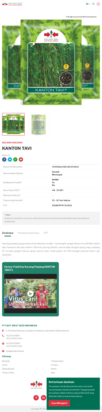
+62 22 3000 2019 (14, 346)
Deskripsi (7, 240)
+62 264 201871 (13, 335)
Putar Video (30, 301)
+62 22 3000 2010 (14, 338)
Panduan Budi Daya (28, 240)
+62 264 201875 (13, 343)
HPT (46, 240)
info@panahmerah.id (15, 351)
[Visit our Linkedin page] (43, 397)
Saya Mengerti (59, 403)
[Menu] (98, 4)
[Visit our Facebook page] (36, 397)
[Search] (93, 4)
